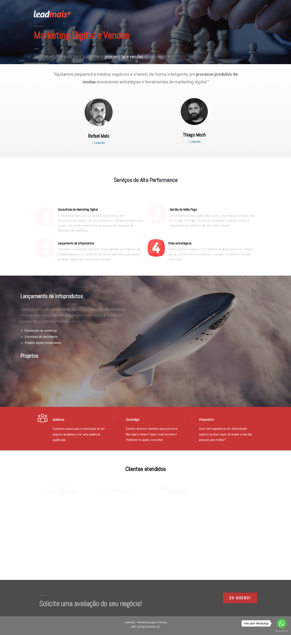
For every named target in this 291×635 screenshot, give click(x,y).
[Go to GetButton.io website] (281, 631)
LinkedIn (98, 143)
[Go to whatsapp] (281, 623)
